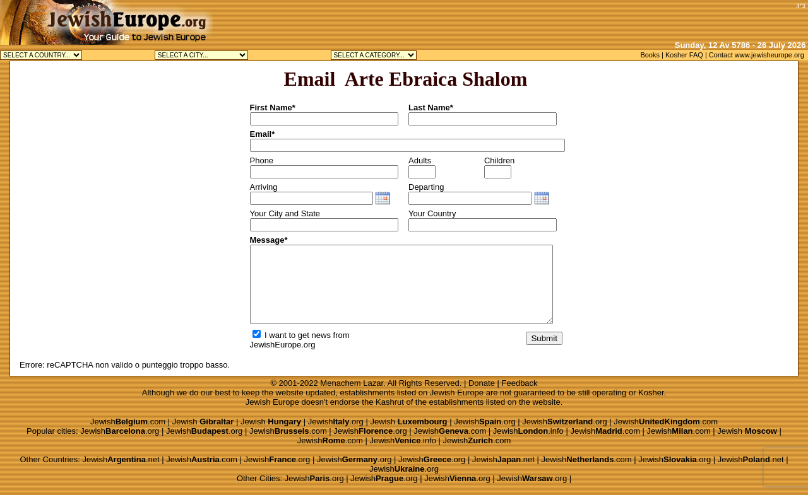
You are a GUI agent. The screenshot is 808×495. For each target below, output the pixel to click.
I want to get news (291, 335)
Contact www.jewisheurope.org (756, 55)
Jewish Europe (457, 392)
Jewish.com (127, 421)
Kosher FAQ (684, 55)
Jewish (203, 421)
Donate (481, 383)
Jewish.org (336, 421)
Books (650, 55)
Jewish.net (120, 459)
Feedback (520, 383)
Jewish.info (528, 431)
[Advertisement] (644, 19)
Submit (544, 338)
